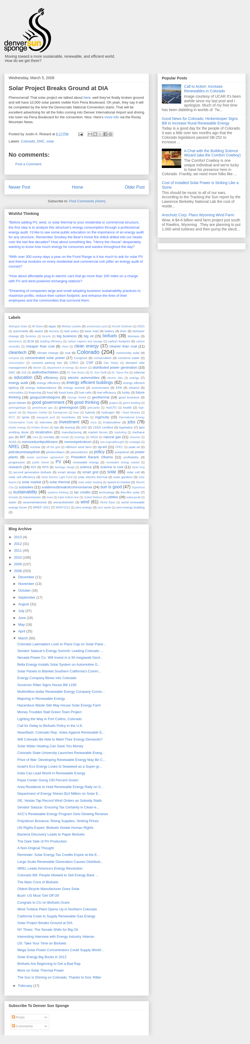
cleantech (18, 352)
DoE (24, 372)
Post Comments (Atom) (87, 201)
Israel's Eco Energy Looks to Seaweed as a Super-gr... (59, 766)
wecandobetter (63, 502)
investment (69, 422)
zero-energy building (130, 507)
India (86, 417)
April (22, 631)
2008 (18, 571)
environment (100, 387)
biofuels (109, 336)
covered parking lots (47, 362)
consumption (16, 362)
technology (107, 492)
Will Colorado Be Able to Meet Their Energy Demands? (59, 739)
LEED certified (103, 427)
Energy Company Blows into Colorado (46, 678)
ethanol (134, 387)
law (56, 427)
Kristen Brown (40, 427)
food (50, 392)
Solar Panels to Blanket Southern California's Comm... (59, 671)
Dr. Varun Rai (120, 372)
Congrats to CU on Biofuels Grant (43, 902)
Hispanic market (37, 412)
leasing (70, 427)
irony (94, 422)
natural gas (112, 437)
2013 (18, 537)
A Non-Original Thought (35, 848)
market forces (98, 432)
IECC (12, 417)
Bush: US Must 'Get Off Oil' (38, 895)
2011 (18, 550)
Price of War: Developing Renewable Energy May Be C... (61, 760)
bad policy (71, 331)
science (86, 467)
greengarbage (17, 407)
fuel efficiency (106, 392)
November (26, 584)
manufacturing (71, 432)
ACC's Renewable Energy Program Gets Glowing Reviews (62, 814)
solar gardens (123, 477)
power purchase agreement (45, 457)
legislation (126, 427)
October (25, 590)
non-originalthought (112, 442)
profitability (131, 457)
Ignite (26, 417)
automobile (20, 331)
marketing (120, 432)
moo (35, 437)
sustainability (25, 492)
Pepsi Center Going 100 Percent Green (47, 780)
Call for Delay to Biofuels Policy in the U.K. (50, 726)
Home (77, 187)
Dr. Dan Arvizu (76, 372)
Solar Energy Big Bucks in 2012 (41, 957)
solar (50, 141)
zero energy (83, 507)
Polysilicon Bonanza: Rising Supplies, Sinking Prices (58, 821)
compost (14, 358)
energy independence (41, 387)
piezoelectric (79, 452)
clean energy (86, 346)
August (24, 604)
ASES (141, 326)
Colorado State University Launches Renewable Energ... (61, 753)
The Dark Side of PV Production (42, 841)
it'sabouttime (111, 422)
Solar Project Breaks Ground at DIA (44, 923)
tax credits (82, 492)
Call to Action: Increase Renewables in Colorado (204, 88)
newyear (135, 437)
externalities (16, 392)
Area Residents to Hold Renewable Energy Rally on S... (60, 787)
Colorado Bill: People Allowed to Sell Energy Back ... (57, 875)
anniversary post (97, 326)
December (26, 577)
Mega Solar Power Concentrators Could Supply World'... (60, 950)
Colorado (28, 141)
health (127, 407)
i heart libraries (130, 412)
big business (67, 336)
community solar (128, 352)
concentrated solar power (45, 358)
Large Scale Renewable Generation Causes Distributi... (60, 862)
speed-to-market (118, 482)
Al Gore (37, 326)
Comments (22, 1026)
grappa (113, 402)
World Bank (107, 502)
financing (34, 392)
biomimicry (15, 341)
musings (79, 437)
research (15, 467)
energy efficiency (48, 382)
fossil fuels (66, 392)
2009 (18, 564)
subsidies (26, 487)
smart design (67, 472)
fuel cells (85, 392)
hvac (76, 412)
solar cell (133, 472)
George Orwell (76, 397)
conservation (102, 358)
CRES (74, 362)
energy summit (74, 387)
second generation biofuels (32, 472)
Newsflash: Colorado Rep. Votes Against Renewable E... (61, 732)
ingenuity (102, 417)
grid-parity (93, 407)
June (22, 618)
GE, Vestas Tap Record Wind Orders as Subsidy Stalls (59, 800)
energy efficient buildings (89, 382)
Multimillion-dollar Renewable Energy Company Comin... (61, 692)
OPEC (119, 447)
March (23, 638)
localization (43, 432)
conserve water (129, 358)
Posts (18, 1017)
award (38, 331)
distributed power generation (115, 367)
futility (126, 392)
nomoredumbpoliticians (40, 442)
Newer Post (19, 187)
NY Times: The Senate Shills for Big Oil (47, 930)
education (23, 377)
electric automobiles (84, 378)
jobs (131, 422)
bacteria (54, 331)
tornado (13, 497)
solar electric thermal (92, 477)
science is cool (111, 467)
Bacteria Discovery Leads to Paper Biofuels (50, 834)
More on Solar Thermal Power (40, 970)
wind (85, 502)
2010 (18, 557)
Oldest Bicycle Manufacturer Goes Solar (48, 889)
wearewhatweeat (35, 502)
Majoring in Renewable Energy (41, 699)
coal (67, 352)
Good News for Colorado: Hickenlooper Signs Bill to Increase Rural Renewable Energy (200, 120)
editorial (139, 372)
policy (99, 451)
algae (52, 326)
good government (48, 402)
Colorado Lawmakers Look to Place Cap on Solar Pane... (61, 644)
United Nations (93, 497)
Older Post (135, 187)
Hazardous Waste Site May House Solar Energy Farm (59, 705)
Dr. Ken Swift (98, 372)
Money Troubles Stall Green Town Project (49, 712)
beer (123, 331)
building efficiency (51, 341)
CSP (89, 363)
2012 (18, 544)
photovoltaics (55, 452)
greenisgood (68, 407)
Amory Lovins (71, 326)
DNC (41, 141)
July (22, 611)
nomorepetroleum (78, 442)
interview (46, 422)
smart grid (90, 472)
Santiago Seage (65, 467)
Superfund (138, 487)
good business (129, 397)
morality (49, 437)
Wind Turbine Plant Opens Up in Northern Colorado (57, 909)
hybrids (90, 412)
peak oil (134, 447)
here (87, 98)
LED (84, 427)
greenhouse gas (42, 407)
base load (92, 331)
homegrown (60, 412)
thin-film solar (130, 492)
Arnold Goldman (122, 326)
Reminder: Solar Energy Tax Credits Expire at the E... (58, 855)
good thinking (86, 402)
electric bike (115, 377)
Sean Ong (138, 467)
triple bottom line (68, 497)
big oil (89, 336)
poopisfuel (122, 452)
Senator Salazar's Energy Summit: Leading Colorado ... (60, 651)
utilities (113, 497)
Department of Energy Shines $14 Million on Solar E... (59, 794)
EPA (119, 387)
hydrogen (108, 412)
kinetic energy (17, 427)
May (22, 624)
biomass (134, 336)
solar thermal (59, 482)
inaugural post (46, 417)
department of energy (60, 367)
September (27, 597)
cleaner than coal (123, 346)
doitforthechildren (45, 372)
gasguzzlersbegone (45, 397)
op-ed (102, 447)
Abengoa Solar (18, 326)
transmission (32, 497)
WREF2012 (63, 507)
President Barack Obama (92, 457)
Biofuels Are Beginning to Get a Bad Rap (48, 964)
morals (64, 437)
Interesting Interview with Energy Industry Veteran (55, 937)
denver (37, 367)
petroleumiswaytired (24, 452)
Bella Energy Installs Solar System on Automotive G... (58, 664)
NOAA (12, 442)
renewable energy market (123, 462)
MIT (23, 437)
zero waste (104, 507)
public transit (40, 462)
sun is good (111, 487)
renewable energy (86, 462)
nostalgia (134, 442)
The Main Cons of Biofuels (37, 882)
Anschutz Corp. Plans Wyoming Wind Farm (198, 215)
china (65, 346)
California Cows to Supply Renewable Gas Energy (56, 916)
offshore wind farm (78, 447)
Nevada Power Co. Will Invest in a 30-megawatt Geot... (60, 657)
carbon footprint (119, 341)
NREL (14, 446)
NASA (94, 437)
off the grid (53, 447)
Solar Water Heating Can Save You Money (50, 746)
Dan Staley (111, 362)
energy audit (18, 383)
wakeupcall (133, 497)
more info (112, 117)
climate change (48, 352)
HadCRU (111, 407)
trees (50, 497)
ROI (33, 467)
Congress (80, 358)
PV (58, 462)
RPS (45, 467)
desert (83, 367)
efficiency (51, 378)
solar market (31, 482)
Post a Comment (28, 164)
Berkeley (31, 336)
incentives (69, 417)
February (25, 986)
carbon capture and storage (85, 341)
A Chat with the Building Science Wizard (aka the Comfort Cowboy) (212, 153)
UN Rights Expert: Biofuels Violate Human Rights (55, 828)
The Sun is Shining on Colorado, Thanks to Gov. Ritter (59, 977)
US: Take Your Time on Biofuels (41, 943)
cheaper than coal (40, 346)
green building (131, 402)
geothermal (100, 397)
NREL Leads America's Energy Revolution (50, 868)
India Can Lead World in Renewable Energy (51, 773)
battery (109, 331)
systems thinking (58, 492)
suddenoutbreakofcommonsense (66, 487)
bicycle (46, 336)
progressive (17, 462)
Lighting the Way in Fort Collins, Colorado (49, 719)
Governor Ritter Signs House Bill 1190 (46, 685)
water (12, 502)
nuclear (35, 447)
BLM (30, 341)
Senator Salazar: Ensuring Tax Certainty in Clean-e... (58, 807)
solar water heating (90, 482)
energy (134, 377)
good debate (17, 402)
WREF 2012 (41, 507)
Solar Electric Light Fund (57, 477)
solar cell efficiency (22, 477)
